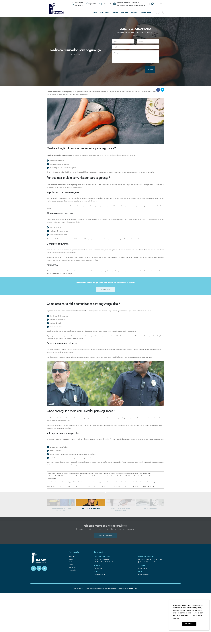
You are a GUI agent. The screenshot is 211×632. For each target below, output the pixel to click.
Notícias (134, 12)
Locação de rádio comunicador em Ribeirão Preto (127, 473)
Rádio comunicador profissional (117, 476)
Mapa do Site (72, 570)
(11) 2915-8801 (79, 2)
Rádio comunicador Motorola (86, 476)
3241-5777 (144, 568)
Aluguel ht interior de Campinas (61, 509)
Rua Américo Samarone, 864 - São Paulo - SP (128, 2)
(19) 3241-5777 (79, 5)
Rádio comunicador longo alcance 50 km (70, 476)
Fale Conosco (146, 12)
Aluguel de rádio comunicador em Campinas (58, 473)
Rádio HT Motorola (129, 476)
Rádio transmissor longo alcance (148, 476)
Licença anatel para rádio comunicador (150, 510)
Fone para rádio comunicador (87, 473)
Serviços (124, 12)
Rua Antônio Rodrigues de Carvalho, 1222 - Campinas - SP (131, 5)
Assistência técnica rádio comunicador (90, 510)
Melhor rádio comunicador (145, 473)
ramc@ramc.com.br (99, 574)
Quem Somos (104, 12)
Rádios (115, 12)
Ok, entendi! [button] (189, 624)
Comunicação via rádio (74, 473)
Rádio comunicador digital (54, 476)
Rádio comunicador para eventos (101, 476)
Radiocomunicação (52, 478)
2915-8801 (100, 568)
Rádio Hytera (137, 476)
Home (95, 12)
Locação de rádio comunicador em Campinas (105, 473)
